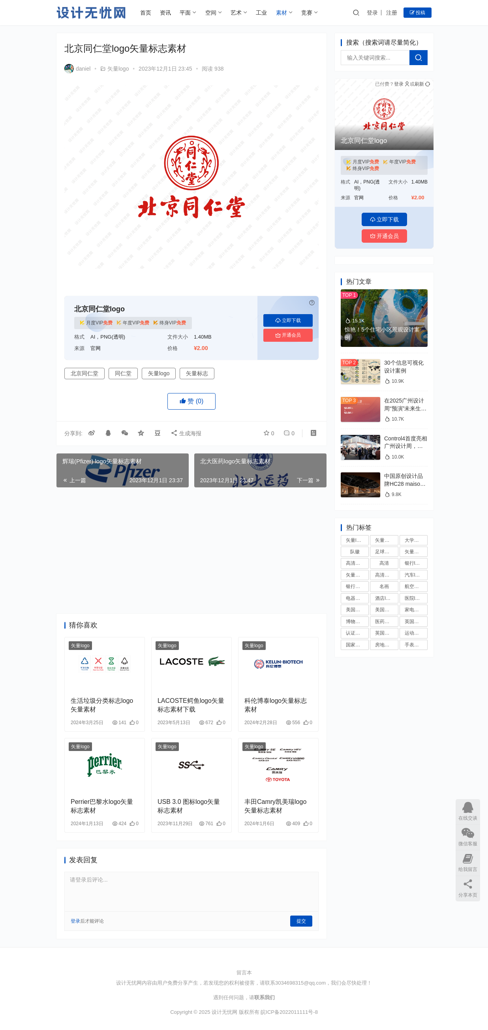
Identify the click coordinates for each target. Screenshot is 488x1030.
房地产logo (386, 645)
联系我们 (264, 997)
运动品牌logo (416, 633)
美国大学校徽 (357, 609)
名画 (384, 586)
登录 (372, 12)
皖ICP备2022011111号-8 (289, 1012)
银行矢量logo (357, 586)
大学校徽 (414, 540)
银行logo (414, 563)
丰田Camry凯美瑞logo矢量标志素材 (275, 806)
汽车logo (414, 575)
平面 (185, 12)
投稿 (417, 12)
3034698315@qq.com (300, 983)
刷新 (422, 84)
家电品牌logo (416, 609)
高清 (384, 563)
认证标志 (355, 633)
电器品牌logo (357, 598)
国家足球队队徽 (357, 645)
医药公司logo (386, 621)
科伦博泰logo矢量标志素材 (275, 705)
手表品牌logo (416, 645)
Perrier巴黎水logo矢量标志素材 (102, 806)
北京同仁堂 (84, 373)
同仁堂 (123, 373)
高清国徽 (355, 563)
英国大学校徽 (416, 621)
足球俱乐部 (386, 551)
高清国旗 (384, 575)
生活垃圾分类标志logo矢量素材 (102, 705)
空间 (210, 12)
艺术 (236, 12)
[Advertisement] (191, 550)
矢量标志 (197, 373)
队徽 (355, 551)
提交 (301, 921)
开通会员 (288, 335)
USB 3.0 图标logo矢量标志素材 (189, 806)
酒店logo (384, 598)
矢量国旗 (355, 575)
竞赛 (306, 12)
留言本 (244, 973)
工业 (261, 12)
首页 (145, 12)
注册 (391, 12)
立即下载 (288, 320)
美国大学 (384, 609)
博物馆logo (357, 621)
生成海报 (186, 433)
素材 (281, 12)
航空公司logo (416, 586)
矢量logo (118, 69)
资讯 (165, 12)
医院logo (414, 598)
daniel (77, 68)
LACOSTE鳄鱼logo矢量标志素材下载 (191, 705)
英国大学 (384, 633)
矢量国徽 (414, 551)
